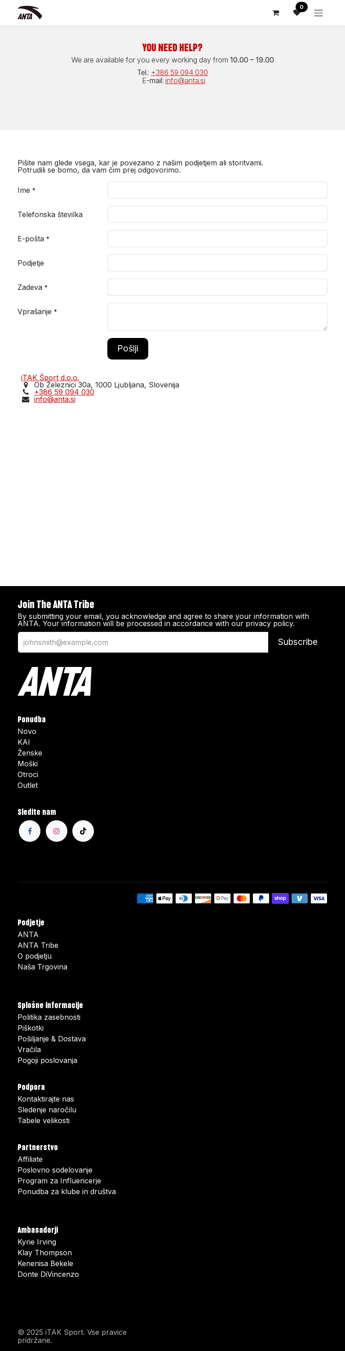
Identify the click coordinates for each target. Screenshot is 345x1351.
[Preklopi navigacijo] (318, 13)
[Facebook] (29, 831)
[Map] (172, 489)
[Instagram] (56, 831)
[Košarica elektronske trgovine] (275, 13)
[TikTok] (83, 831)
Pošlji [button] (127, 348)
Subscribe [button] (298, 641)
